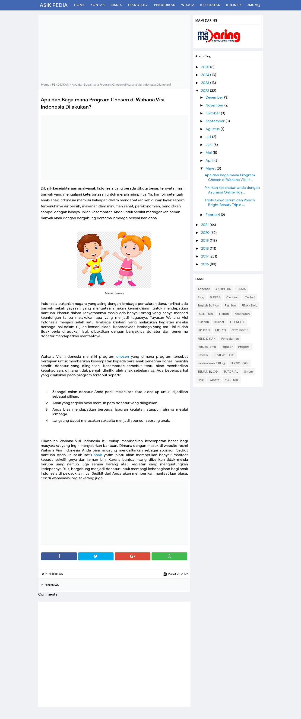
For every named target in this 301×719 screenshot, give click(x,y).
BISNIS (241, 289)
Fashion (230, 305)
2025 (205, 67)
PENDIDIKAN (207, 339)
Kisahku (203, 322)
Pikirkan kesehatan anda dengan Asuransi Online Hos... (232, 190)
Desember (215, 97)
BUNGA (215, 297)
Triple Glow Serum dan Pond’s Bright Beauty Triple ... (230, 202)
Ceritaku (232, 297)
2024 (205, 75)
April (210, 160)
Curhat (250, 297)
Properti (244, 347)
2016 (205, 264)
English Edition (208, 305)
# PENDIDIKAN (52, 574)
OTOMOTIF (239, 330)
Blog (201, 297)
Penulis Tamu (207, 347)
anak (98, 455)
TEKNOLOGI (239, 363)
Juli (209, 137)
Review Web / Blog (211, 363)
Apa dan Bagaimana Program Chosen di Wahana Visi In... (230, 177)
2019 (205, 240)
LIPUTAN (204, 330)
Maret (211, 168)
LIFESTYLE (237, 322)
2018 (205, 248)
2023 (205, 83)
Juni (209, 144)
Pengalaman (230, 339)
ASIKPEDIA (223, 289)
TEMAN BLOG (208, 372)
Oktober (213, 113)
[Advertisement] (114, 47)
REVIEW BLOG (224, 355)
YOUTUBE (232, 380)
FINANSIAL (249, 305)
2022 (205, 90)
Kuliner (219, 322)
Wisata (214, 380)
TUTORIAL (231, 372)
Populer (227, 347)
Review (203, 355)
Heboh (224, 314)
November (215, 105)
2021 (205, 224)
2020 (205, 232)
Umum (248, 372)
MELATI (220, 330)
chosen (122, 356)
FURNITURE (206, 314)
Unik (201, 380)
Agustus (213, 129)
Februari (213, 215)
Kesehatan (242, 314)
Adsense (204, 289)
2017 (205, 256)
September (215, 121)
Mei (209, 152)
